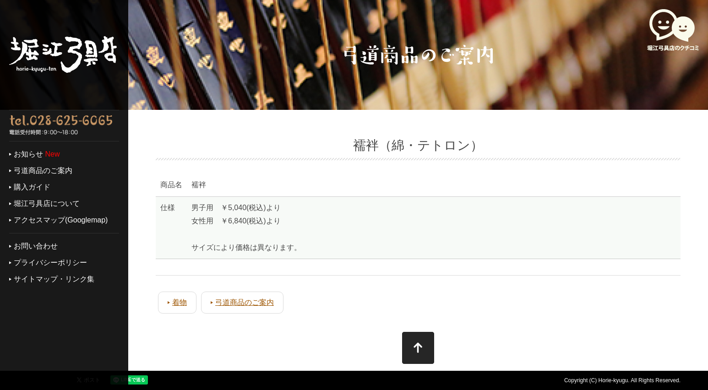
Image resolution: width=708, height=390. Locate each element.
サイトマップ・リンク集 (54, 279)
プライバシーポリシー (50, 262)
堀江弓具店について (47, 203)
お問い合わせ (36, 246)
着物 (179, 302)
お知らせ (28, 154)
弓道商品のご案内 (43, 170)
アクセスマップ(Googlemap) (61, 220)
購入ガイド (32, 187)
